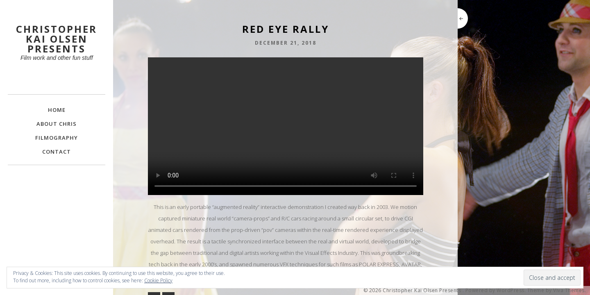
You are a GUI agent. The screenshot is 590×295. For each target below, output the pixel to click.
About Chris (56, 123)
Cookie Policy (158, 280)
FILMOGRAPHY (56, 137)
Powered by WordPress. (495, 290)
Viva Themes (569, 290)
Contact (56, 151)
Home (57, 109)
